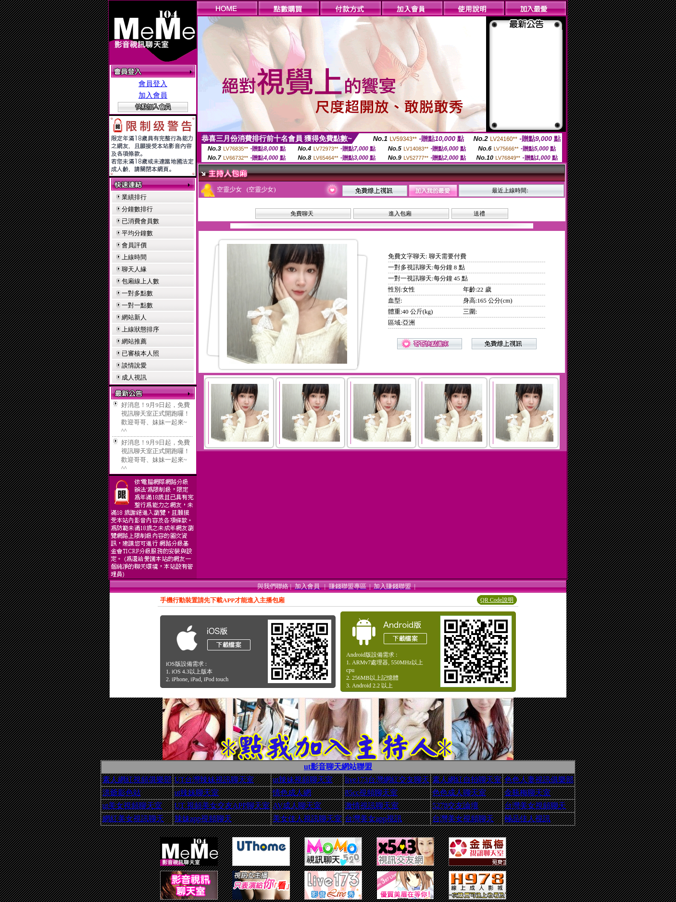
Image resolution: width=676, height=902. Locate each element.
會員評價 (134, 245)
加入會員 (152, 95)
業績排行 (134, 197)
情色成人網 (292, 792)
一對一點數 (137, 305)
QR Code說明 (496, 600)
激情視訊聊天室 (372, 805)
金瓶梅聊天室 (527, 792)
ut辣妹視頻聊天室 (302, 779)
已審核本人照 (140, 353)
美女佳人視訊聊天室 (307, 818)
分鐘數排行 (137, 209)
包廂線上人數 (140, 281)
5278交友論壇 (455, 805)
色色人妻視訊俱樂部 (539, 779)
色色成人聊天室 (459, 792)
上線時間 (134, 257)
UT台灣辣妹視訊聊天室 (214, 779)
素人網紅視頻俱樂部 (137, 779)
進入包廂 (400, 213)
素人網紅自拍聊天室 (466, 779)
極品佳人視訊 (527, 818)
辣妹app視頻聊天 (203, 818)
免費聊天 (301, 213)
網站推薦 (134, 341)
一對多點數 (137, 293)
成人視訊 (134, 377)
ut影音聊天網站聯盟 (338, 766)
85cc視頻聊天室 (371, 792)
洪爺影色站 (121, 792)
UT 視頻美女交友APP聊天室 (222, 805)
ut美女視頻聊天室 (132, 805)
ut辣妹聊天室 (197, 792)
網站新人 (134, 317)
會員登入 (152, 84)
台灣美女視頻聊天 (535, 805)
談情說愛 (134, 365)
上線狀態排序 (140, 329)
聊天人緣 (134, 269)
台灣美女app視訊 (373, 818)
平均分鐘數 (137, 233)
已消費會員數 (140, 221)
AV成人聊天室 (297, 805)
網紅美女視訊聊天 (133, 818)
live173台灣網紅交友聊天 (387, 779)
